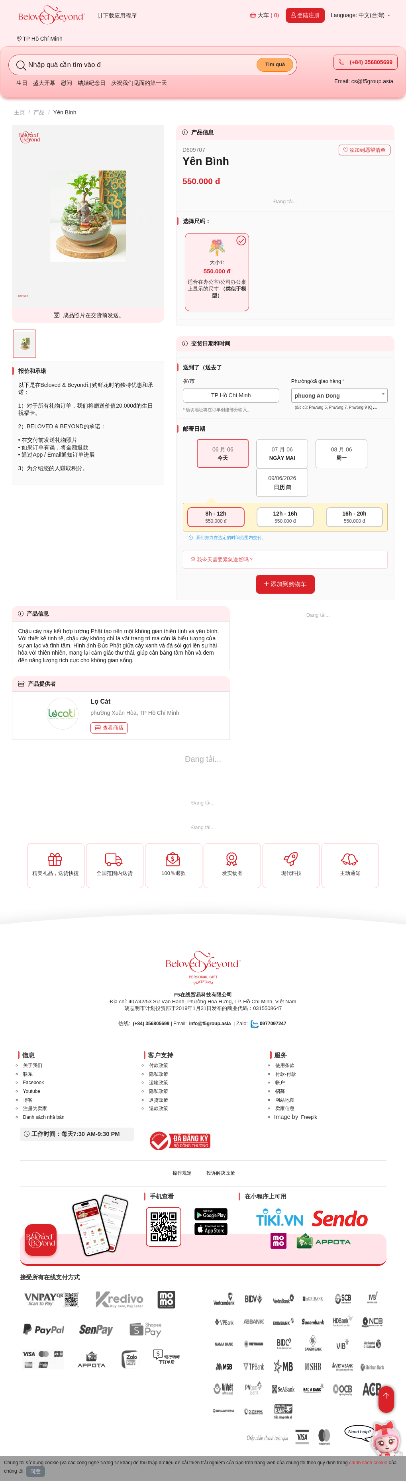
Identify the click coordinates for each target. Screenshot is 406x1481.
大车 (264, 15)
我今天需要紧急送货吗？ (222, 560)
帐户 (280, 1082)
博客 (28, 1100)
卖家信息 (284, 1108)
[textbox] (339, 401)
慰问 (66, 83)
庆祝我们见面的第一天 (139, 83)
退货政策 (158, 1100)
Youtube (32, 1091)
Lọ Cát (100, 701)
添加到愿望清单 (364, 150)
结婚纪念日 (92, 83)
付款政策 (158, 1065)
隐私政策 (158, 1074)
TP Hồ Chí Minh (40, 38)
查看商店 (109, 728)
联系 (28, 1074)
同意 (35, 1471)
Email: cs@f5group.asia (363, 81)
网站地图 (284, 1100)
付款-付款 (285, 1074)
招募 (280, 1091)
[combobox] (339, 395)
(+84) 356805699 (365, 62)
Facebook (33, 1082)
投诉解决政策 (220, 1173)
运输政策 (158, 1082)
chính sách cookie (368, 1462)
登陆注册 (305, 15)
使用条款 (284, 1065)
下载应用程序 (117, 15)
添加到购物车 (285, 584)
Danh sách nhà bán (44, 1117)
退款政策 (158, 1108)
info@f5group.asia (210, 1023)
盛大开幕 (44, 83)
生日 (21, 83)
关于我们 (32, 1065)
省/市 (189, 381)
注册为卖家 (35, 1108)
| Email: (160, 1023)
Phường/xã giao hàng (316, 381)
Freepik (309, 1117)
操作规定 (182, 1173)
